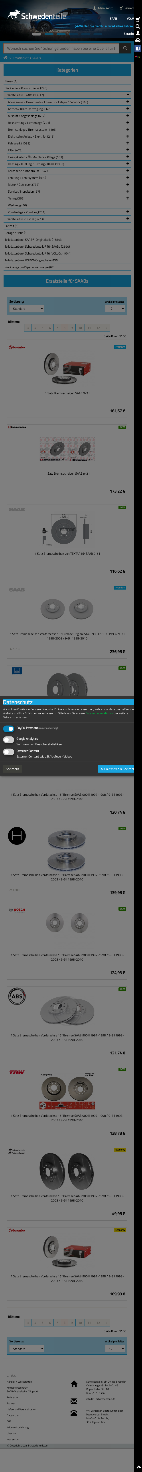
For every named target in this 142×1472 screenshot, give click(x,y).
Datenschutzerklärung (99, 713)
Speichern (12, 768)
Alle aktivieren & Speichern (118, 768)
